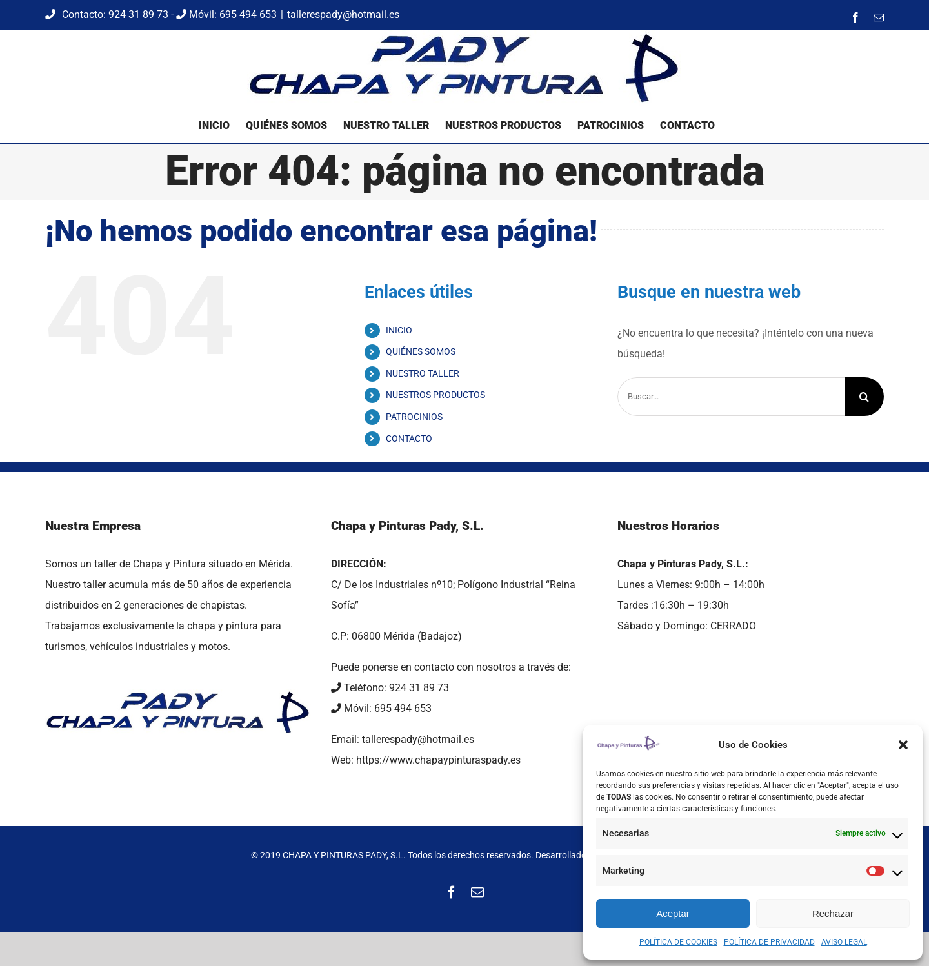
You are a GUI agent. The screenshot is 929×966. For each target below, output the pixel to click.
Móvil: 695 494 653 (226, 14)
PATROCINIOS (414, 416)
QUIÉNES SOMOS (420, 351)
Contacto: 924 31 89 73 (108, 14)
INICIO (399, 330)
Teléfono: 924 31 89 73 (390, 688)
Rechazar (833, 913)
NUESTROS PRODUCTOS (435, 394)
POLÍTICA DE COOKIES (678, 942)
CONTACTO (409, 438)
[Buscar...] (731, 396)
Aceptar (673, 913)
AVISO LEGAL (844, 942)
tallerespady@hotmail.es (343, 14)
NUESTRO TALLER (422, 373)
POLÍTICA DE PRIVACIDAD (769, 942)
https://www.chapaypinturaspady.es (438, 760)
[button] (903, 744)
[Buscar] (864, 396)
